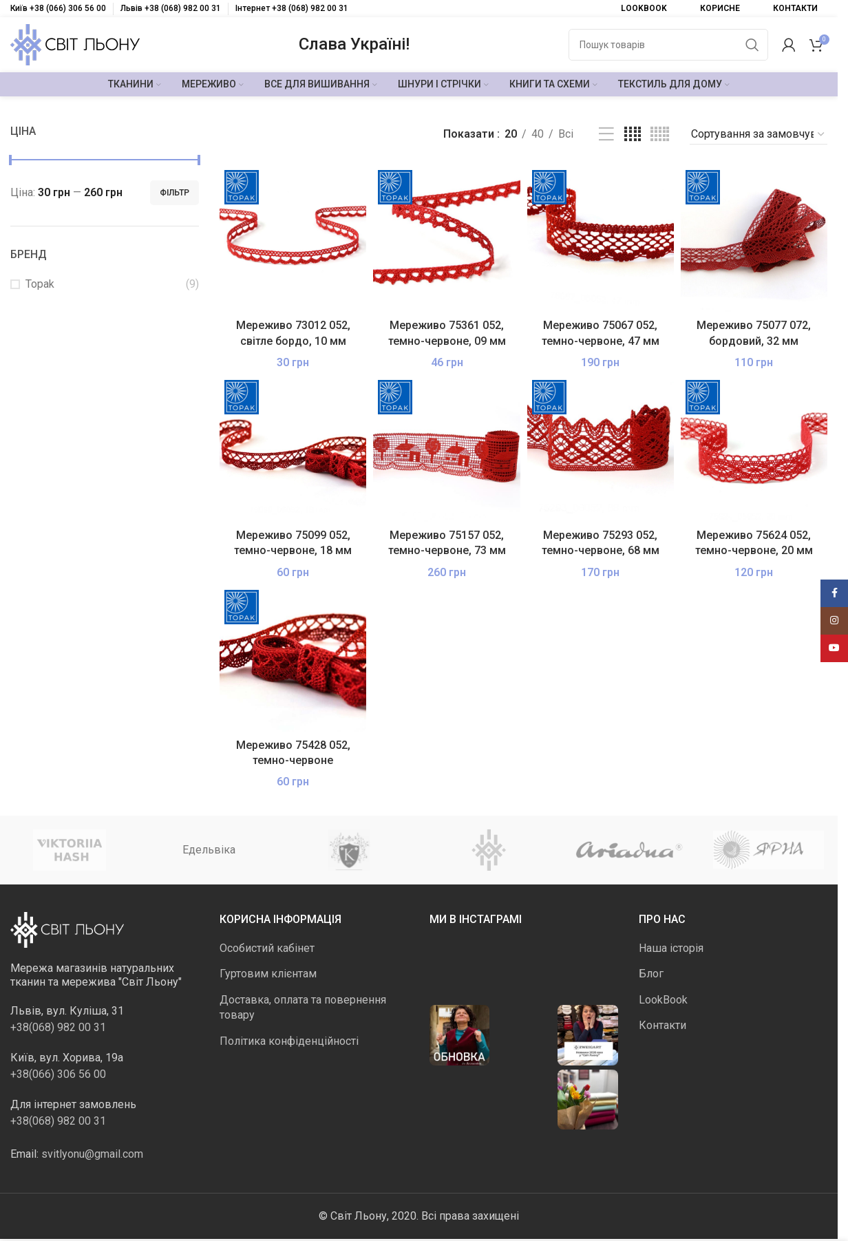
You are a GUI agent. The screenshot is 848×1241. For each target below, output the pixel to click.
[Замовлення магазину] (758, 134)
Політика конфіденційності (289, 1041)
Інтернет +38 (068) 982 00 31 (291, 8)
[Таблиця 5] (659, 135)
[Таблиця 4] (632, 135)
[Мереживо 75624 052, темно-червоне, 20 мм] (754, 448)
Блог (651, 973)
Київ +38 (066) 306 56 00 (58, 8)
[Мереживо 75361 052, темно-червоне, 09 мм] (446, 238)
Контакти (662, 1025)
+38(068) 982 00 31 (58, 1027)
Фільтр (174, 193)
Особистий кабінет (267, 948)
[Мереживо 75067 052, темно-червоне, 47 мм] (600, 238)
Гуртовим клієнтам (268, 973)
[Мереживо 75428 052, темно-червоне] (293, 658)
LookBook (663, 999)
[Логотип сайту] (75, 43)
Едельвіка (208, 849)
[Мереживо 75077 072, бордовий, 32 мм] (754, 238)
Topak (39, 283)
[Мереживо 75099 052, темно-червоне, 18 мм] (293, 448)
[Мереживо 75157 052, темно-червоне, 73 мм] (446, 448)
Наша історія (671, 948)
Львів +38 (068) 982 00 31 (170, 8)
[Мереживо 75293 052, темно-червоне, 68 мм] (600, 448)
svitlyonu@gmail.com (92, 1153)
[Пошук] (668, 45)
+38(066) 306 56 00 (58, 1074)
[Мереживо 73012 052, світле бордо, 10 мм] (293, 238)
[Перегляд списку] (606, 135)
